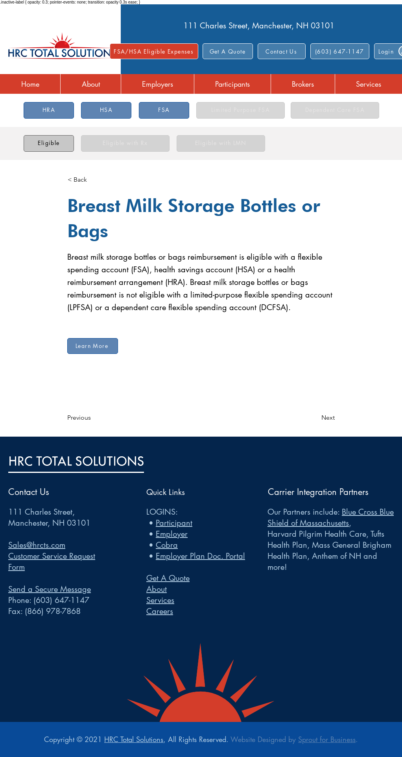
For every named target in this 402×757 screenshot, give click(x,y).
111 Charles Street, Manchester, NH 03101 (258, 25)
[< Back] (94, 180)
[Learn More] (92, 346)
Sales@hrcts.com (36, 545)
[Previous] (93, 418)
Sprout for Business (327, 739)
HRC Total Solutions (133, 739)
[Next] (315, 418)
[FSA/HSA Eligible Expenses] (154, 51)
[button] (282, 51)
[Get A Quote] (228, 51)
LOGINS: (162, 512)
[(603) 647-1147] (339, 51)
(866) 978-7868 (53, 611)
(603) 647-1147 (61, 600)
